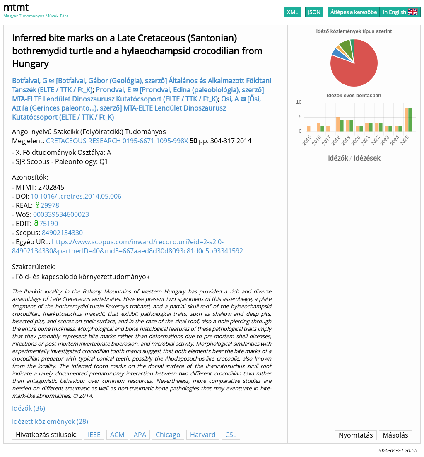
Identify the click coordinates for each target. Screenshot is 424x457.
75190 (48, 223)
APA (140, 434)
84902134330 (62, 232)
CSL (230, 434)
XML (292, 12)
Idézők (338, 158)
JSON (314, 12)
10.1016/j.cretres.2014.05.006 (76, 196)
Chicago (168, 434)
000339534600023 (61, 214)
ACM (117, 434)
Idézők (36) (28, 408)
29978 (50, 205)
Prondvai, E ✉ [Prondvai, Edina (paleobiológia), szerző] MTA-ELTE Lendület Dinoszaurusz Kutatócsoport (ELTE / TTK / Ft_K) (138, 94)
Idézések (367, 158)
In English (400, 12)
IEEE (94, 434)
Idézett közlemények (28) (50, 421)
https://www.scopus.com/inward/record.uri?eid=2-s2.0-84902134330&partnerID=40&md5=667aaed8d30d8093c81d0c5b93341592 (127, 246)
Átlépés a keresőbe (353, 12)
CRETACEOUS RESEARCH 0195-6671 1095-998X (117, 140)
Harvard (203, 434)
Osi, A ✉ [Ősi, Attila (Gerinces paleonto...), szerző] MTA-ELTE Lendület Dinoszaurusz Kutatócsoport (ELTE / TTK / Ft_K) (136, 108)
